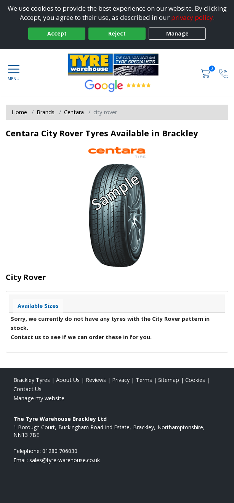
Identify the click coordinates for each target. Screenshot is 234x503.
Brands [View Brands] (45, 112)
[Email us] (64, 460)
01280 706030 (59, 450)
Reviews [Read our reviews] (96, 379)
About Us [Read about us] (68, 379)
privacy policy (192, 17)
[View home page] (117, 64)
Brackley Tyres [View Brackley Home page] (31, 379)
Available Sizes (38, 305)
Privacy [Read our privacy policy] (121, 379)
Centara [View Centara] (74, 112)
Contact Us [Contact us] (27, 389)
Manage (177, 33)
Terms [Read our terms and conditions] (144, 379)
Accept (57, 33)
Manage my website (38, 398)
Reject (117, 33)
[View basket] (206, 72)
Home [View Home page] (19, 112)
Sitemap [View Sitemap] (168, 379)
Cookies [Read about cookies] (195, 379)
